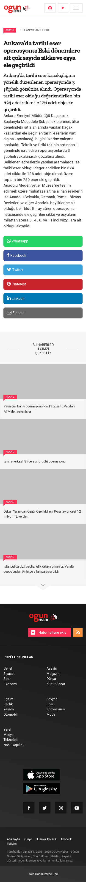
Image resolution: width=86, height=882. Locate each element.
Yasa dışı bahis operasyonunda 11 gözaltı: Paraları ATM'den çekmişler (39, 409)
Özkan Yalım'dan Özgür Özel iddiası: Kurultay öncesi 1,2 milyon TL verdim (42, 514)
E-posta (16, 312)
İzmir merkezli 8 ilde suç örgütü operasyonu (34, 461)
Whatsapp (17, 241)
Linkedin (16, 298)
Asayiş (10, 30)
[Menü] (76, 8)
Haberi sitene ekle (48, 632)
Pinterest (16, 284)
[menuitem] (50, 8)
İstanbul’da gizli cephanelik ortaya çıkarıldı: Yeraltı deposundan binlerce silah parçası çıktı (38, 569)
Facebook (16, 255)
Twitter (15, 269)
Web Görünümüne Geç (43, 874)
